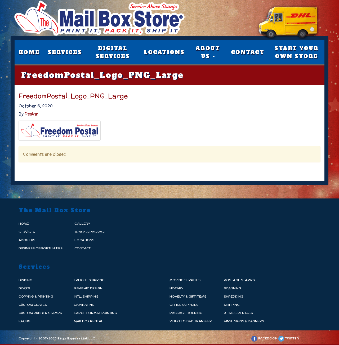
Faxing (24, 321)
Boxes (24, 288)
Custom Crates (33, 304)
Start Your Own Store (296, 52)
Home (29, 52)
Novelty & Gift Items (188, 296)
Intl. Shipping (86, 296)
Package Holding (186, 313)
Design (31, 114)
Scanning (232, 288)
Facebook (264, 338)
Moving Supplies (185, 280)
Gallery (82, 223)
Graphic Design (88, 288)
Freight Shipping (89, 280)
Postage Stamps (239, 280)
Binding (25, 280)
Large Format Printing (95, 313)
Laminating (84, 304)
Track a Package (90, 231)
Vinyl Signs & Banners (244, 321)
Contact (247, 52)
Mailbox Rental (88, 321)
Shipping (232, 304)
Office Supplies (184, 304)
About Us (207, 52)
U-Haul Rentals (238, 313)
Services (65, 52)
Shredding (233, 296)
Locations (164, 52)
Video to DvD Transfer (191, 321)
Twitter (288, 338)
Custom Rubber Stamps (40, 313)
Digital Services (113, 52)
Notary (176, 288)
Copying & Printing (36, 296)
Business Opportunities (41, 248)
